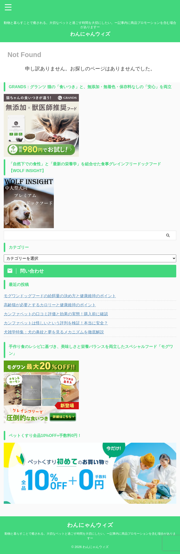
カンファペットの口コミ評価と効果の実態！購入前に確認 (56, 314)
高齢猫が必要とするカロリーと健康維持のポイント (50, 305)
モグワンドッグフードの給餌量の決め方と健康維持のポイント (60, 296)
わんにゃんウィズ (90, 34)
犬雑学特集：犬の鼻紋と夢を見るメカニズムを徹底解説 (54, 332)
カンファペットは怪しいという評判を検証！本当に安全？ (56, 323)
